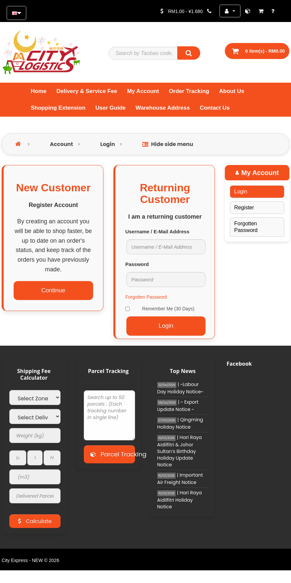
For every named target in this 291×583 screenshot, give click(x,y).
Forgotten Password (146, 297)
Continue (53, 290)
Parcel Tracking (112, 454)
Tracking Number (105, 382)
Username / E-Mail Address (157, 231)
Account (61, 144)
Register (244, 207)
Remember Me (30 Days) (160, 308)
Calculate (35, 521)
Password (137, 264)
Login (107, 144)
